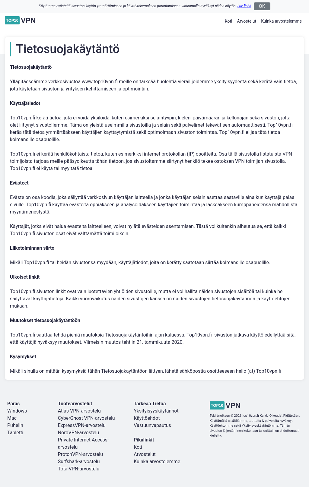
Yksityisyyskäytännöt (156, 411)
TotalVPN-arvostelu (79, 469)
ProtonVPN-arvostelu (80, 454)
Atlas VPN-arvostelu (79, 411)
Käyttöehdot (147, 418)
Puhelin (15, 425)
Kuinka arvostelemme (281, 21)
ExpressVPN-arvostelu (82, 425)
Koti (228, 21)
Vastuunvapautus (152, 425)
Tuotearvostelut (75, 403)
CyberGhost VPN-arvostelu (86, 418)
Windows (17, 411)
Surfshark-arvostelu (79, 461)
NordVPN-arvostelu (78, 432)
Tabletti (15, 432)
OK (262, 6)
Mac (12, 418)
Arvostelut (246, 21)
